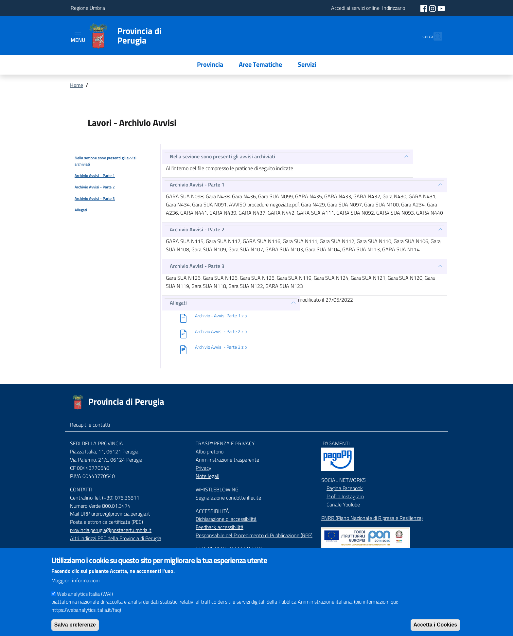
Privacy (203, 468)
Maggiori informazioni (75, 589)
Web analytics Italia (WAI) (85, 602)
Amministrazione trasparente (227, 460)
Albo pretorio (209, 451)
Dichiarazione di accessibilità (226, 519)
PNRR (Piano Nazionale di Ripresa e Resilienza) (372, 518)
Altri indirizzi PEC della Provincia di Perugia (115, 538)
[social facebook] (424, 8)
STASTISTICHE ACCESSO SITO (229, 549)
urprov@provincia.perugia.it (120, 514)
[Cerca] (434, 36)
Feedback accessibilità (219, 527)
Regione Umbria (88, 8)
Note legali (207, 476)
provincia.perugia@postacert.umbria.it (110, 530)
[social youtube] (441, 8)
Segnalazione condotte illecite (228, 498)
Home (76, 85)
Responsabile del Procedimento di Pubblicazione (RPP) (254, 535)
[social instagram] (433, 8)
